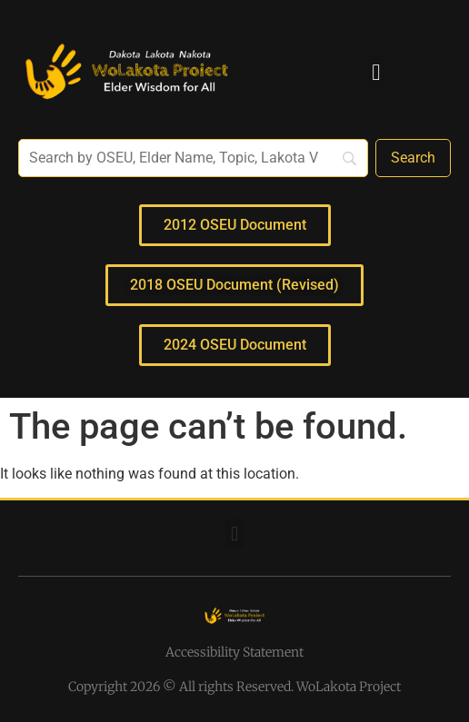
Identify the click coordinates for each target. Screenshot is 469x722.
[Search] (413, 158)
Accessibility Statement (234, 652)
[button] (376, 71)
